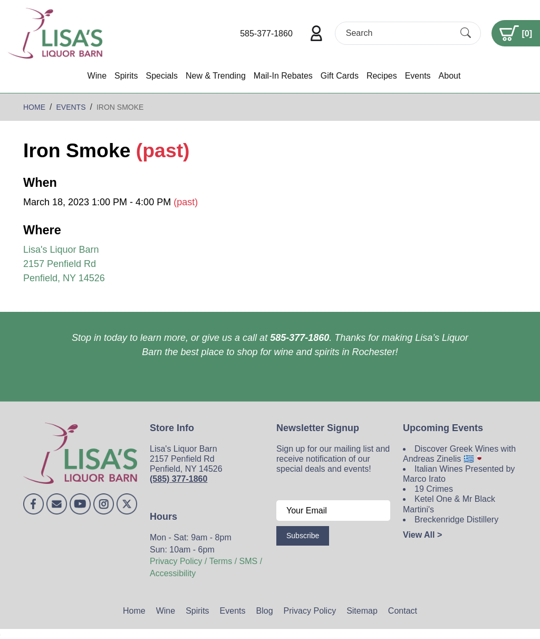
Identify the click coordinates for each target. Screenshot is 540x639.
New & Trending (216, 75)
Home (134, 610)
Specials (161, 75)
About (450, 75)
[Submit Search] (465, 33)
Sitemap (362, 610)
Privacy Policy (310, 610)
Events (418, 75)
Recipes (382, 75)
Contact (402, 610)
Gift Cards (340, 75)
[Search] (398, 33)
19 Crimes (433, 488)
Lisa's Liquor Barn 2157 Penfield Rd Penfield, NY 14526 (64, 263)
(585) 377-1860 (178, 478)
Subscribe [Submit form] (302, 535)
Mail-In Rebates (283, 75)
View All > (422, 534)
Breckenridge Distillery (456, 519)
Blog (264, 610)
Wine (97, 75)
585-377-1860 (266, 33)
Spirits (126, 75)
